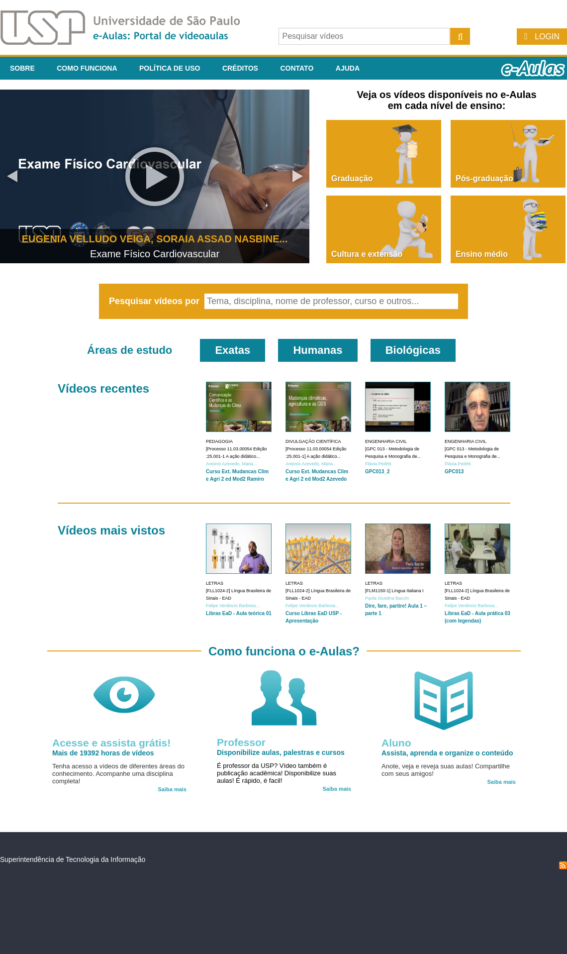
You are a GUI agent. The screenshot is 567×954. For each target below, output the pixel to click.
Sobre (22, 68)
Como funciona (87, 68)
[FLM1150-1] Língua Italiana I (394, 590)
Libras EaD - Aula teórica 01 (239, 613)
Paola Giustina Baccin (387, 598)
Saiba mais (172, 789)
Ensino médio (482, 254)
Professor (241, 742)
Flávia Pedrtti (378, 463)
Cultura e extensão (366, 254)
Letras (214, 583)
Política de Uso (169, 68)
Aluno (396, 742)
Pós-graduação (484, 178)
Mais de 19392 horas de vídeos (103, 753)
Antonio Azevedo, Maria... (231, 463)
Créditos (240, 68)
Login (547, 36)
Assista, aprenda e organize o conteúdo (447, 753)
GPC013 (454, 471)
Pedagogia (219, 441)
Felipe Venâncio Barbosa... (233, 605)
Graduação (352, 178)
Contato (296, 68)
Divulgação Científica (313, 441)
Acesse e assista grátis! (111, 742)
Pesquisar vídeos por (155, 301)
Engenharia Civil (386, 441)
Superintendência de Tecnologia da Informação (72, 859)
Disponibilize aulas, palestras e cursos (281, 752)
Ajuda (348, 68)
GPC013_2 (377, 471)
